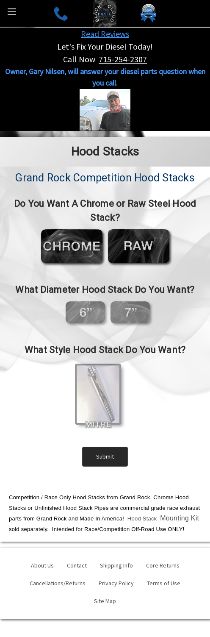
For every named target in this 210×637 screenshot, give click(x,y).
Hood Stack (163, 518)
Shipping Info (116, 565)
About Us (42, 565)
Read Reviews (105, 33)
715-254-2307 (123, 59)
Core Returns (163, 565)
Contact (77, 565)
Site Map (105, 601)
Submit (105, 456)
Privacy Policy (116, 583)
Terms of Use (163, 583)
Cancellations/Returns (58, 583)
